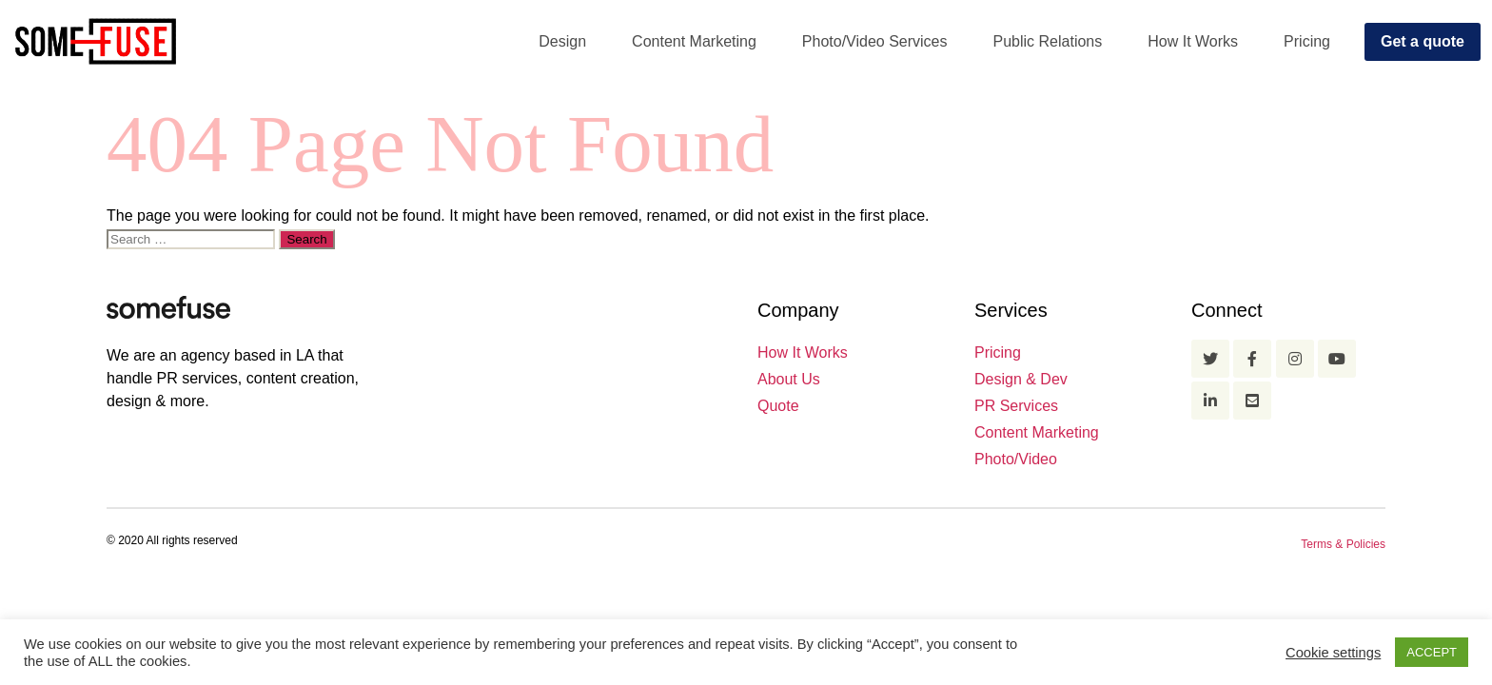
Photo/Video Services (875, 41)
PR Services (1016, 406)
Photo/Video (1015, 459)
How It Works (1193, 41)
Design (562, 41)
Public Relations (1048, 41)
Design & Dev (1021, 379)
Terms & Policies (1343, 544)
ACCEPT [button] (1431, 652)
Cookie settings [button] (1333, 652)
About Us (788, 379)
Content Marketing (694, 41)
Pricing (1307, 41)
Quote (778, 406)
